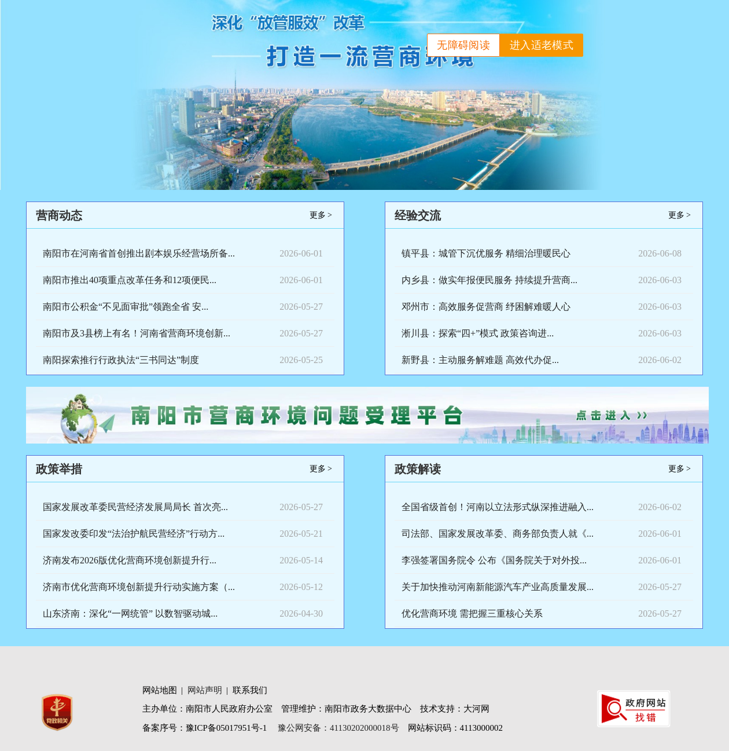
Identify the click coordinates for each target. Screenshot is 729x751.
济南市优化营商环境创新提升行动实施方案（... (139, 587)
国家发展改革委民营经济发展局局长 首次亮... (135, 507)
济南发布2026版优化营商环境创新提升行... (129, 560)
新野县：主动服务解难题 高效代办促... (480, 360)
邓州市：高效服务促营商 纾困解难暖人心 (486, 307)
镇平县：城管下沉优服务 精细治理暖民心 (486, 253)
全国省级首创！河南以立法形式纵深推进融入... (498, 507)
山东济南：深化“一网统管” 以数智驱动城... (130, 613)
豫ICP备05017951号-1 (226, 727)
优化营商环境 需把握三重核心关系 (472, 613)
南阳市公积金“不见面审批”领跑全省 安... (125, 307)
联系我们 (250, 690)
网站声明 (204, 690)
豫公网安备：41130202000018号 (338, 727)
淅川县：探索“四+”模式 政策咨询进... (478, 333)
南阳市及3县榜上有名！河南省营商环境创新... (136, 333)
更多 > (321, 215)
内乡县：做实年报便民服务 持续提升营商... (489, 280)
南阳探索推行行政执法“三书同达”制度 (121, 360)
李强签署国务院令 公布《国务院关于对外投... (494, 560)
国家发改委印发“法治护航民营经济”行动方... (133, 533)
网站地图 (159, 690)
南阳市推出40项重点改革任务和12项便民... (129, 280)
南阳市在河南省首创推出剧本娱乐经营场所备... (139, 253)
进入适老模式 (541, 45)
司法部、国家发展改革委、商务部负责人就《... (498, 533)
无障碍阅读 (463, 45)
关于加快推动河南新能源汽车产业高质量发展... (498, 587)
